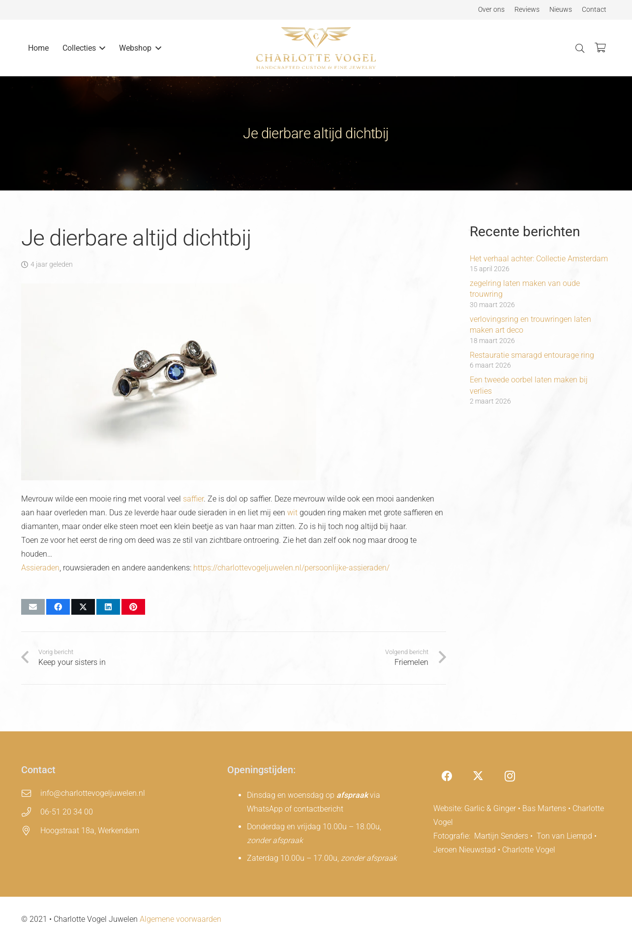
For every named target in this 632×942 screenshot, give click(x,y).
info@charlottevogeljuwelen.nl (92, 793)
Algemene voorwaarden (180, 919)
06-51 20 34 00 (66, 811)
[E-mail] (33, 607)
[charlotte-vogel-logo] (316, 48)
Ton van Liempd (564, 836)
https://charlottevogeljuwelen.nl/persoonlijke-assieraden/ (291, 567)
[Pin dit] (133, 607)
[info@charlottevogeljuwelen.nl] (31, 793)
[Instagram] (509, 776)
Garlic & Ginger (490, 808)
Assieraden (40, 567)
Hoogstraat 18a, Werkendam (89, 830)
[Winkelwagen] (600, 48)
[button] (101, 48)
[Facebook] (446, 776)
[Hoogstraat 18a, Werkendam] (31, 830)
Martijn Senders (501, 836)
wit (292, 512)
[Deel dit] (58, 607)
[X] (478, 776)
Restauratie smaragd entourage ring (532, 355)
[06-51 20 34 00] (31, 811)
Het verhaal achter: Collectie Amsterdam (539, 258)
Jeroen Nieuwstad (464, 849)
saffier (193, 498)
